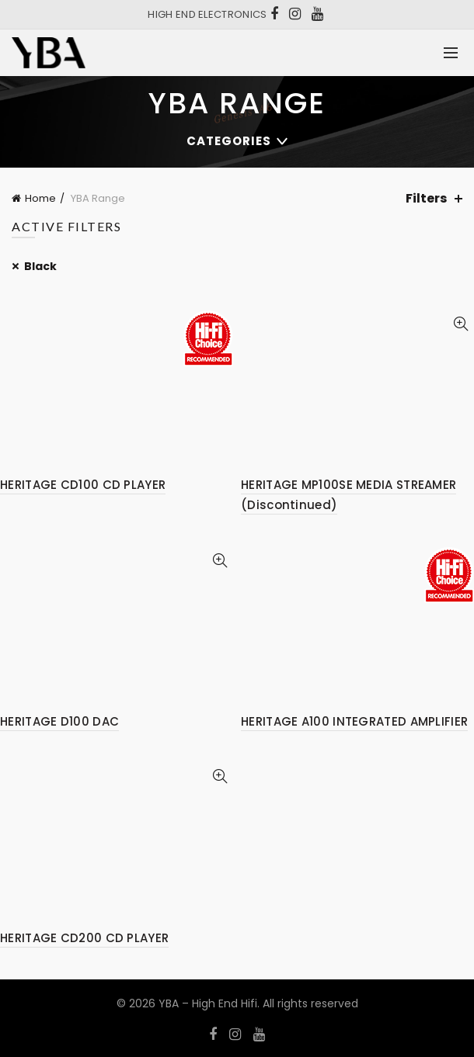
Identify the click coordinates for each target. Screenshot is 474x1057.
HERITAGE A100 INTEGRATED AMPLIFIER (354, 721)
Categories (228, 141)
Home (40, 198)
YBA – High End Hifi (208, 1003)
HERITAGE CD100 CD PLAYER (83, 485)
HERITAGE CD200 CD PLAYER (84, 938)
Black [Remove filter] (40, 266)
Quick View (460, 324)
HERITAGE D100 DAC (59, 721)
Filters (426, 198)
